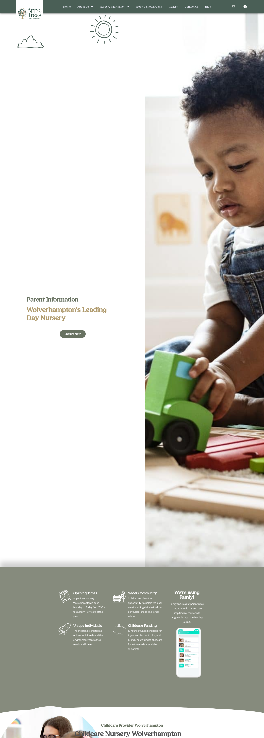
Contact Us (192, 6)
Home (67, 6)
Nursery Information (115, 7)
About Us (85, 7)
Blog (208, 6)
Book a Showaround (149, 6)
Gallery (173, 6)
